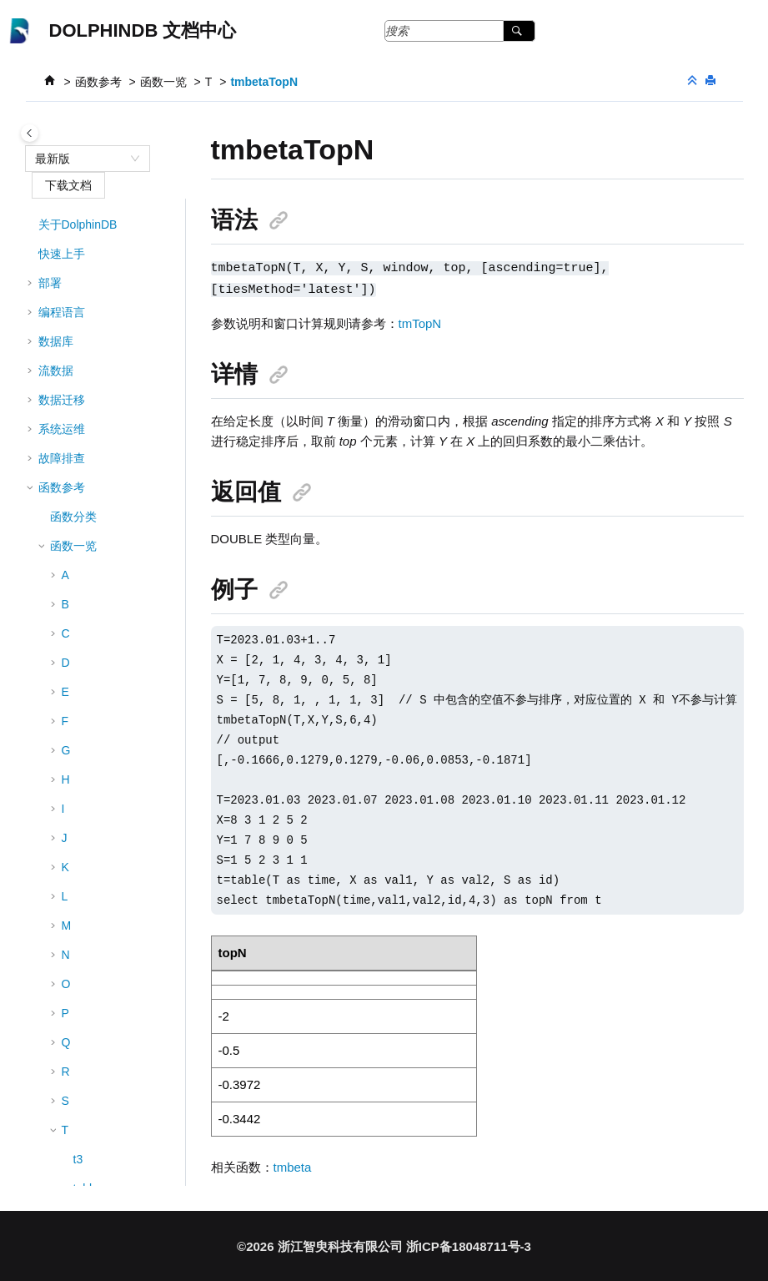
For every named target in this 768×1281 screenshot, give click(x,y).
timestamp (100, 312)
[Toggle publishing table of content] (29, 133)
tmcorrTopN (103, 487)
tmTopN (420, 322)
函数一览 (163, 81)
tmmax (90, 808)
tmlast (88, 750)
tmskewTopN (106, 1071)
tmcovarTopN (107, 633)
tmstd (87, 1100)
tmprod (91, 984)
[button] (66, 224)
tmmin (89, 867)
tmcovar (94, 545)
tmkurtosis (100, 691)
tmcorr (90, 458)
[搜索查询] (459, 31)
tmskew (93, 1042)
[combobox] (80, 158)
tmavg (89, 341)
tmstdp (90, 1130)
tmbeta (91, 399)
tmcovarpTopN (110, 604)
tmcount (94, 516)
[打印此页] (712, 81)
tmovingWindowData (126, 925)
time (84, 283)
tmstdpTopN (104, 1159)
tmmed (91, 838)
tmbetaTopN (264, 81)
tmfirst (89, 662)
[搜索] (519, 31)
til (77, 253)
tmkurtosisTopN (113, 721)
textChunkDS (107, 224)
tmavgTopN (103, 370)
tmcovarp (97, 575)
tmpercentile (105, 954)
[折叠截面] (694, 81)
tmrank (91, 1013)
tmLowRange (108, 779)
